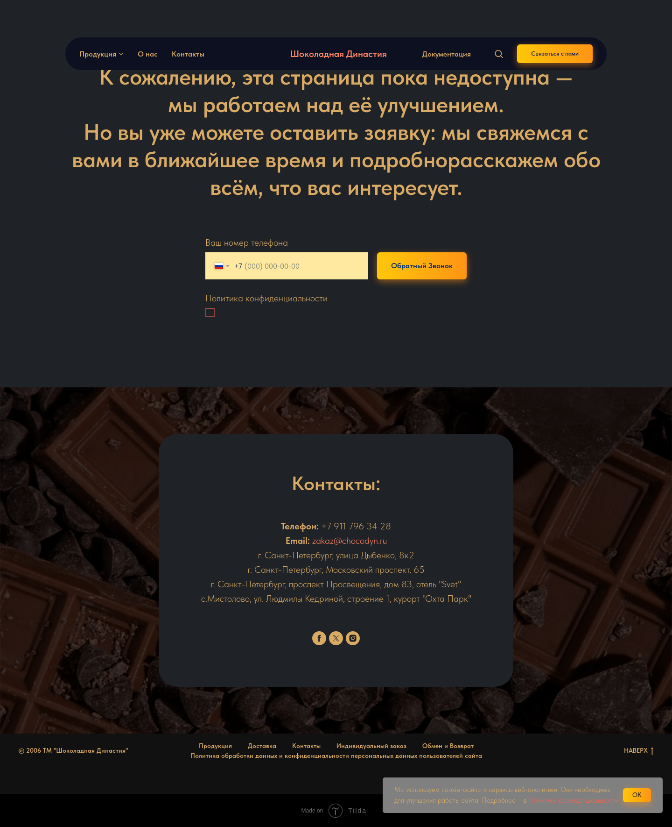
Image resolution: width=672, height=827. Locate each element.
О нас (148, 21)
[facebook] (319, 638)
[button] (498, 20)
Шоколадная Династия (338, 21)
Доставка (262, 745)
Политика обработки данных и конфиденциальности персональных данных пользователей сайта (336, 755)
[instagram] (353, 638)
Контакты (188, 21)
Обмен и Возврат (448, 745)
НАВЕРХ (638, 751)
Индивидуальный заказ (371, 745)
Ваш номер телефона (246, 242)
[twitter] (336, 638)
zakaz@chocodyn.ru (349, 540)
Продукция (97, 21)
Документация (446, 21)
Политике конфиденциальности (573, 800)
